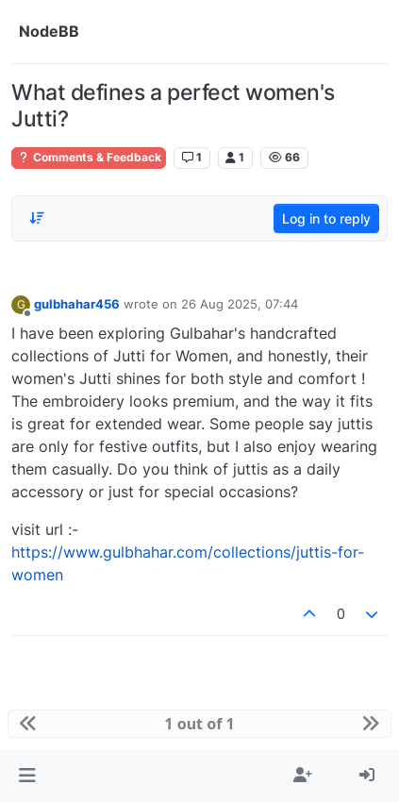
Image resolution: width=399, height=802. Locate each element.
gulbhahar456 (77, 303)
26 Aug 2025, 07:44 (239, 303)
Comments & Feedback (88, 157)
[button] (27, 775)
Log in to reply (326, 218)
